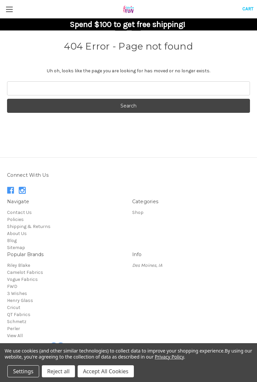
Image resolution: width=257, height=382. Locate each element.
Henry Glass (20, 300)
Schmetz (16, 321)
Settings (23, 371)
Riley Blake (18, 265)
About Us (17, 233)
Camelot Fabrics (25, 272)
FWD (12, 286)
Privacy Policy (169, 357)
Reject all (58, 371)
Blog (12, 240)
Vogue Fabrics (22, 279)
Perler (13, 328)
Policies (15, 219)
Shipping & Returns (29, 226)
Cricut (13, 307)
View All (15, 335)
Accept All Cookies (105, 371)
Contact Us (19, 212)
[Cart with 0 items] (248, 9)
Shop (138, 212)
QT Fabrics (18, 314)
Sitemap (16, 247)
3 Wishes (17, 293)
